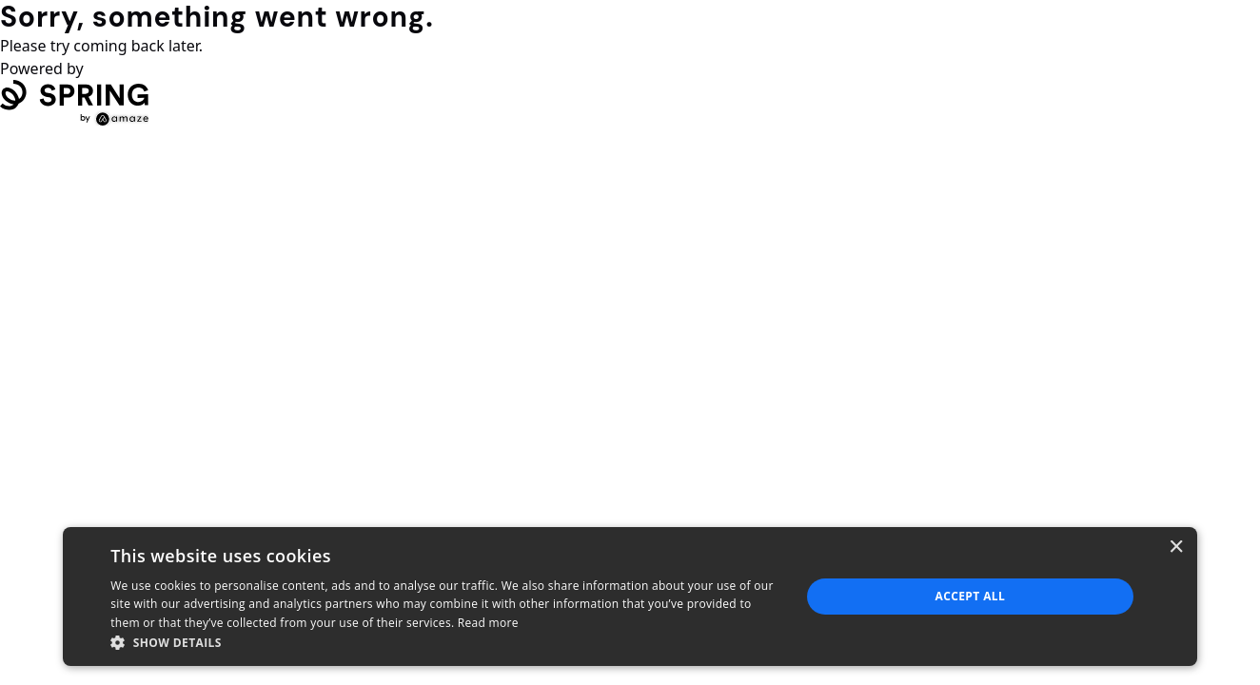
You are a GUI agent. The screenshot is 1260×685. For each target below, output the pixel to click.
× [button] (1176, 547)
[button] (444, 642)
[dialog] (630, 596)
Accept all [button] (970, 596)
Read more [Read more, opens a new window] (488, 623)
